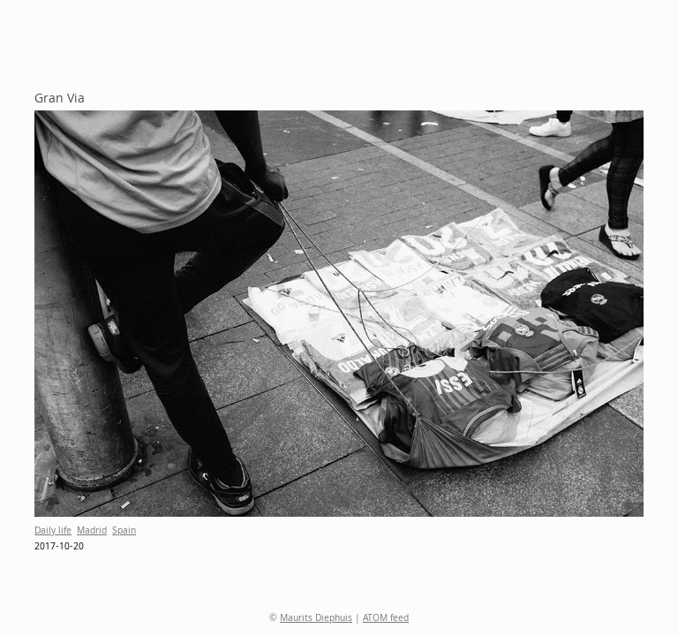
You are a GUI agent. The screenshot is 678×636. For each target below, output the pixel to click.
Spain (124, 532)
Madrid (92, 532)
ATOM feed (386, 619)
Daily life (53, 532)
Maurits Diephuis (316, 619)
